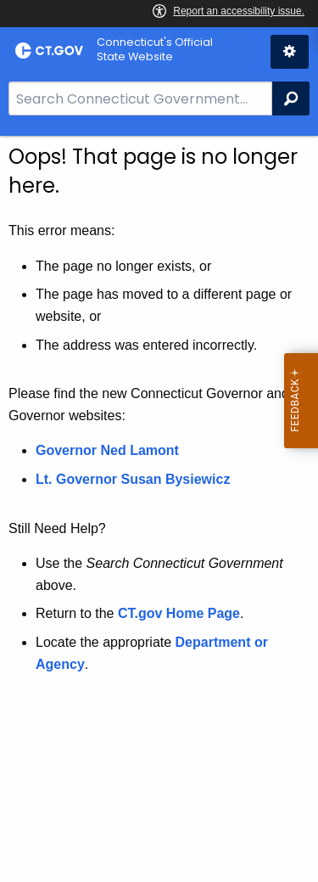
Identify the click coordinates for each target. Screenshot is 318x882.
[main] (159, 509)
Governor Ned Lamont (107, 450)
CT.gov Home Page (179, 613)
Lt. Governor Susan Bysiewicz (135, 479)
